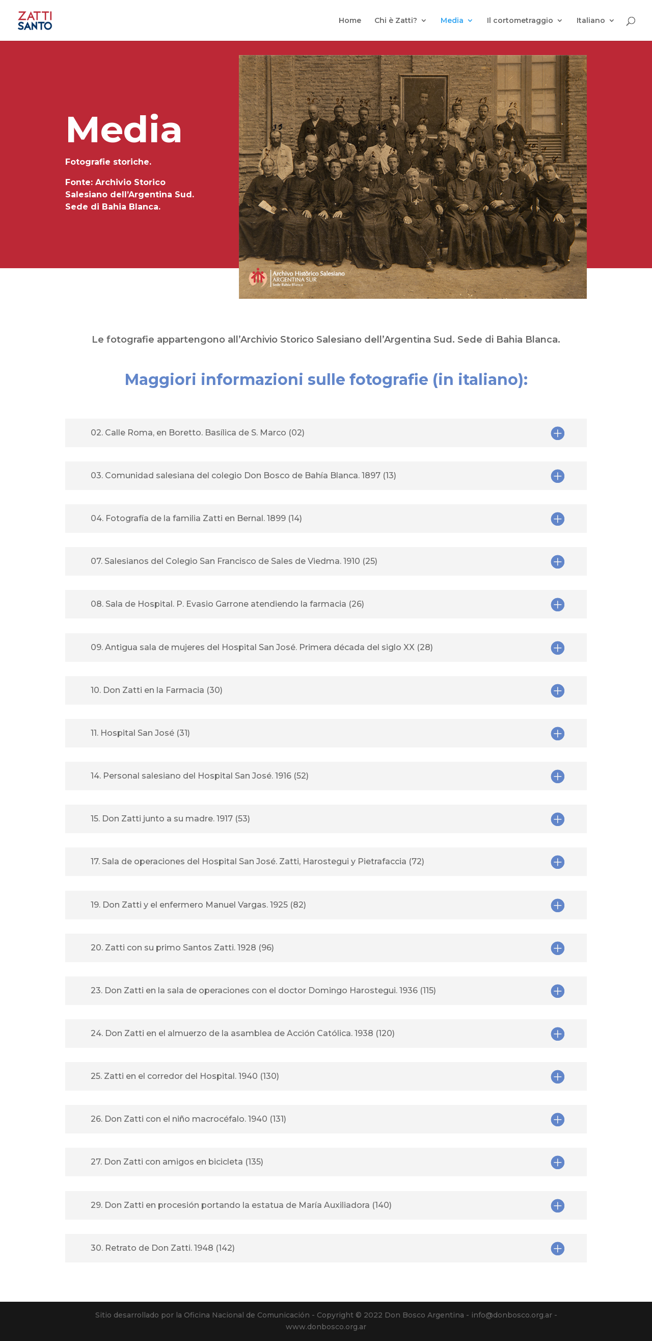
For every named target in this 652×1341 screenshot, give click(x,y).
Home (350, 21)
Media (452, 21)
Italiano (591, 21)
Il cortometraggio (520, 21)
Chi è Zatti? (395, 21)
